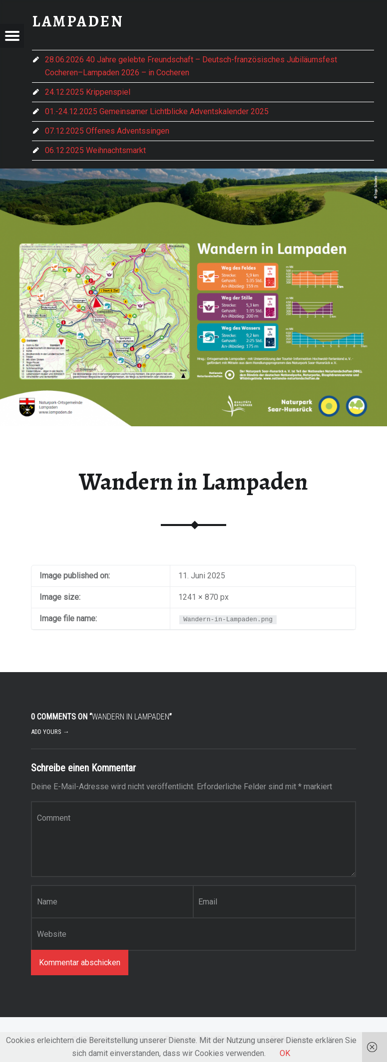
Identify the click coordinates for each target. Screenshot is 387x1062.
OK (285, 1053)
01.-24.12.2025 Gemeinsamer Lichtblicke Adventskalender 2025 (157, 111)
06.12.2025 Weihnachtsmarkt (95, 150)
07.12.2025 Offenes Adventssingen (107, 131)
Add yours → (50, 731)
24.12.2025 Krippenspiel (87, 92)
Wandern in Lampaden (193, 481)
